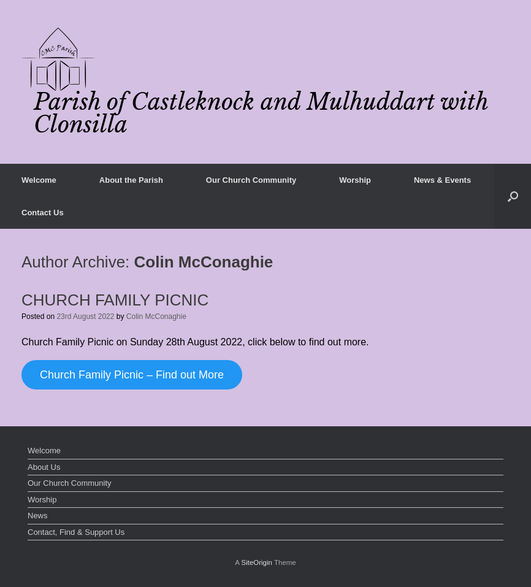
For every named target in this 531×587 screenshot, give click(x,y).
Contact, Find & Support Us (76, 532)
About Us (44, 467)
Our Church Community (251, 180)
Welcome (38, 180)
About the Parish (131, 180)
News (38, 515)
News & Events (442, 180)
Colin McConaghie (203, 262)
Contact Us (42, 212)
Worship (355, 180)
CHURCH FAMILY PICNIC (114, 300)
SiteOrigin (256, 562)
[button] (513, 196)
